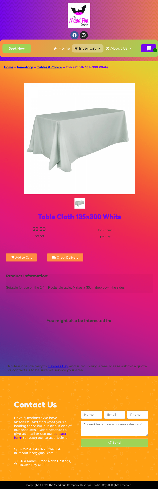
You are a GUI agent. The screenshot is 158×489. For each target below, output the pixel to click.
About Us (121, 48)
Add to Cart (21, 257)
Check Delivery (65, 257)
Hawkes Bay (58, 366)
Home (64, 48)
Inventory (90, 48)
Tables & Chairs (49, 67)
